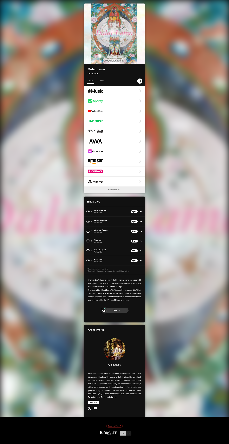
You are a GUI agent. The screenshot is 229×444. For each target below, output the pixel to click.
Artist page (93, 402)
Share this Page (114, 426)
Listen (90, 81)
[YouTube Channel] (95, 409)
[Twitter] (89, 409)
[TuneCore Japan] (108, 434)
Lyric (134, 212)
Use (102, 81)
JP (128, 433)
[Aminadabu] (114, 349)
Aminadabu (93, 73)
